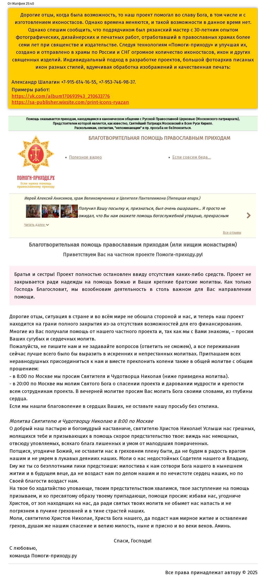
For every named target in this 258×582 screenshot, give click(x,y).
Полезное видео (85, 157)
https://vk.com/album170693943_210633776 (61, 96)
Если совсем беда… (191, 157)
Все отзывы (232, 232)
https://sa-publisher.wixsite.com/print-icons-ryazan (70, 102)
